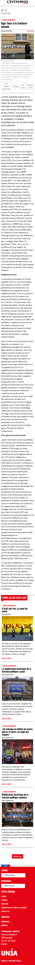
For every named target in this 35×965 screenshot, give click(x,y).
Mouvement (9, 20)
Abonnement (5, 921)
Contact (4, 943)
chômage (15, 86)
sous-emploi (23, 86)
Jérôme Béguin (30, 31)
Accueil (3, 896)
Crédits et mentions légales (11, 961)
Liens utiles (5, 911)
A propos (4, 900)
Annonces (4, 925)
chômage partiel (30, 86)
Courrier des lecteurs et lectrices (14, 908)
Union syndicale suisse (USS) (6, 86)
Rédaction (4, 904)
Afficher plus (17, 856)
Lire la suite (6, 658)
